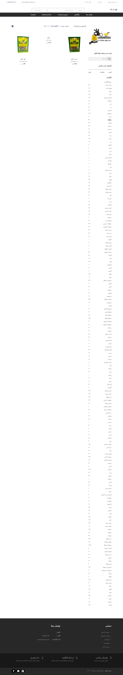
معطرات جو (108, 220)
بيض (110, 441)
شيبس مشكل (107, 299)
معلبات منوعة (107, 444)
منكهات (109, 120)
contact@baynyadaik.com (28, 2)
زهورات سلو (48, 40)
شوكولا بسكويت (107, 324)
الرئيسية (33, 14)
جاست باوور (108, 334)
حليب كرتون (108, 211)
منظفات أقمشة (107, 227)
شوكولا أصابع (107, 309)
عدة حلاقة (108, 539)
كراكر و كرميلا (108, 97)
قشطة (109, 205)
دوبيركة (109, 198)
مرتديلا (109, 126)
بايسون (109, 331)
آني (110, 258)
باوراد (110, 343)
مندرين (109, 422)
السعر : (109, 72)
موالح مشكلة (108, 542)
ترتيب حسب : (64, 26)
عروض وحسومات (63, 14)
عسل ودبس (108, 394)
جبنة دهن (109, 186)
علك (110, 94)
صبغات (109, 535)
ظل (110, 513)
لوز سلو (23, 59)
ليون (110, 592)
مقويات (109, 479)
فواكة (110, 576)
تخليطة (109, 164)
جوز (110, 151)
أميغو (110, 283)
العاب (109, 605)
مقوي (109, 476)
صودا (110, 91)
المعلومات (106, 643)
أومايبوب (109, 264)
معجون (109, 463)
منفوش (109, 290)
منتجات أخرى (107, 457)
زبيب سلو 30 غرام (74, 61)
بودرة (110, 507)
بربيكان (109, 327)
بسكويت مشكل (107, 280)
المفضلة (107, 639)
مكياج (109, 561)
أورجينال (109, 384)
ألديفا (110, 255)
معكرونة (109, 113)
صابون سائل (108, 403)
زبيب (110, 116)
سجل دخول (87, 2)
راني (110, 372)
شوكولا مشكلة (107, 545)
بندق (110, 148)
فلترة (89, 72)
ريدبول (109, 337)
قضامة (109, 160)
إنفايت (109, 305)
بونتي (110, 428)
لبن (110, 104)
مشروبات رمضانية (106, 570)
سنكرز (109, 419)
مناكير (109, 595)
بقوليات (109, 101)
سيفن (109, 356)
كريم (110, 520)
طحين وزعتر (108, 454)
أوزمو (110, 271)
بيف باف (109, 233)
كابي (110, 378)
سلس (109, 375)
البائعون (77, 15)
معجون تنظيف (107, 406)
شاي (110, 176)
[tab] (12, 26)
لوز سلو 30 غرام (23, 61)
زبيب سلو (74, 59)
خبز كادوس (108, 413)
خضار (110, 573)
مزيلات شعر (108, 526)
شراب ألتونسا (107, 362)
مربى (110, 425)
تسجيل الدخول (105, 632)
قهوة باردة (108, 88)
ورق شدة (108, 236)
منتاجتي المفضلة (46, 14)
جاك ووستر (108, 340)
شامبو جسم (108, 488)
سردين (109, 129)
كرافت (109, 368)
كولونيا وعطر (107, 551)
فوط (110, 485)
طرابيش (109, 504)
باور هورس (108, 346)
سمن (110, 138)
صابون (109, 557)
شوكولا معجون (107, 321)
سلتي (113, 9)
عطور (109, 517)
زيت (110, 135)
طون (110, 132)
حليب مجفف (108, 208)
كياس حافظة (108, 249)
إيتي (110, 261)
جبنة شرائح (108, 189)
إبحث (80, 10)
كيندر (110, 435)
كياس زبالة (108, 246)
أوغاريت (109, 387)
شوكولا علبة (108, 315)
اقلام (110, 589)
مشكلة (109, 532)
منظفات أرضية (107, 400)
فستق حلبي (108, 157)
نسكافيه (109, 183)
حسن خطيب (108, 670)
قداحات (109, 438)
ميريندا (109, 359)
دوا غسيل (108, 214)
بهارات (109, 123)
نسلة (110, 277)
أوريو (110, 268)
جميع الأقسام (107, 82)
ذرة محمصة (108, 170)
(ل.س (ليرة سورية (112, 2)
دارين (110, 381)
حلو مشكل (108, 564)
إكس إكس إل (108, 350)
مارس (109, 431)
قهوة (110, 179)
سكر (110, 173)
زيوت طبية (108, 583)
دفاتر (110, 586)
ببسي (109, 353)
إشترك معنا (106, 647)
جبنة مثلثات (108, 192)
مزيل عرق (108, 523)
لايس (110, 287)
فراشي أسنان (107, 460)
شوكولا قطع (108, 318)
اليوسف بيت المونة (106, 494)
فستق (109, 145)
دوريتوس (109, 302)
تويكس (109, 416)
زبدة (110, 201)
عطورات (109, 498)
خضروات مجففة (107, 567)
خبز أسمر (108, 447)
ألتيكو (109, 239)
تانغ (110, 365)
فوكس (109, 293)
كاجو (110, 154)
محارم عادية (108, 230)
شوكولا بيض (108, 312)
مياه (110, 450)
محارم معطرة (107, 252)
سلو (48, 37)
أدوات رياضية (107, 548)
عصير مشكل (108, 390)
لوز (110, 167)
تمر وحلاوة (108, 397)
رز (110, 107)
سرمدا (99, 2)
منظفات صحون (107, 223)
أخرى (110, 466)
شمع (110, 491)
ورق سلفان (108, 242)
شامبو (109, 469)
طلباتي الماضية (105, 636)
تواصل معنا (89, 14)
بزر (110, 142)
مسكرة (109, 529)
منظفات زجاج (107, 409)
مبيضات (109, 217)
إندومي (109, 110)
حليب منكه (108, 85)
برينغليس (109, 296)
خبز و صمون (108, 554)
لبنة (110, 195)
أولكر (110, 274)
